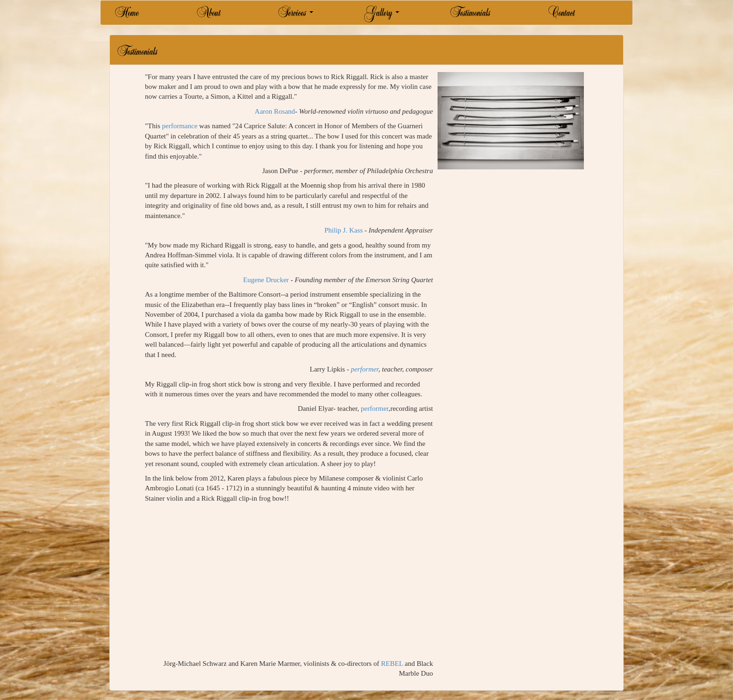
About (208, 16)
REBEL (392, 663)
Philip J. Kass (343, 230)
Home (127, 16)
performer (364, 369)
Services (295, 16)
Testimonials (470, 16)
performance (180, 126)
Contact (561, 16)
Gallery (381, 16)
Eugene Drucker (266, 280)
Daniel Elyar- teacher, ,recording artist (365, 408)
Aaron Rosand (275, 111)
